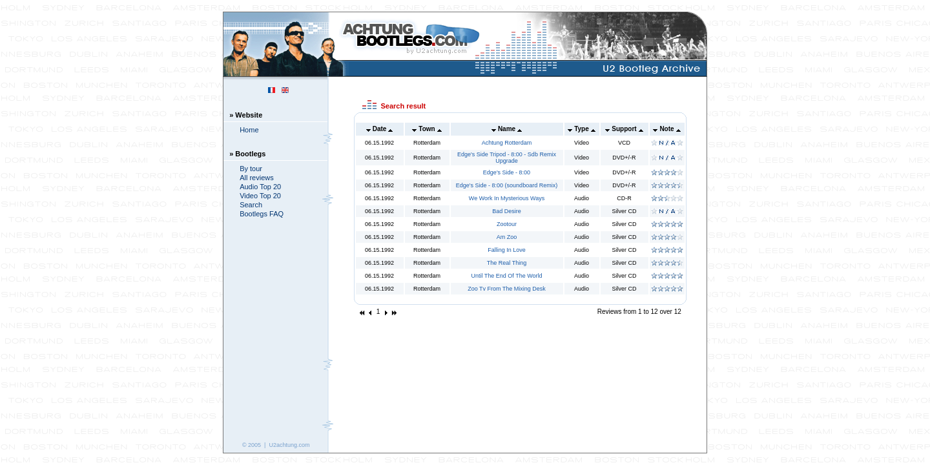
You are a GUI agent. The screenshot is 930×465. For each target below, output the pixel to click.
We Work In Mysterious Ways (506, 198)
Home (249, 130)
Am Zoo (507, 237)
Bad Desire (506, 211)
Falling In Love (507, 250)
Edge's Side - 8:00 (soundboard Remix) (506, 185)
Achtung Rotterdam (507, 143)
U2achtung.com (289, 445)
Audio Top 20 (260, 187)
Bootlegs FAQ (262, 214)
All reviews (257, 177)
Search (251, 205)
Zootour (507, 224)
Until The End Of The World (506, 276)
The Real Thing (506, 263)
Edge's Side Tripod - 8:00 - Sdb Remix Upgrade (506, 157)
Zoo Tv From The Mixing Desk (507, 288)
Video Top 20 (260, 196)
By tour (251, 168)
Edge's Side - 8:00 (506, 172)
